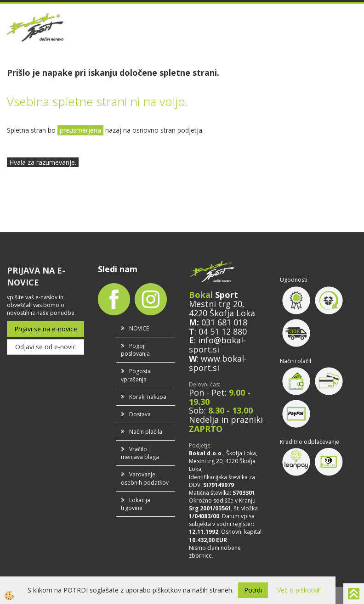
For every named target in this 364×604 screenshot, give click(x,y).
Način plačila (145, 432)
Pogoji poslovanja (135, 350)
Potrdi (253, 590)
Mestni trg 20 (215, 303)
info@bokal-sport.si (217, 345)
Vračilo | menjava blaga (140, 453)
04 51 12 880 (223, 331)
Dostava (140, 414)
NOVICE (139, 328)
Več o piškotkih (299, 590)
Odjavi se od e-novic (45, 346)
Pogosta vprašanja (136, 375)
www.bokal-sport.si (218, 363)
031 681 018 (224, 322)
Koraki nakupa (147, 397)
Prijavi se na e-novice (45, 328)
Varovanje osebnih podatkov (145, 478)
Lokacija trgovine (135, 504)
